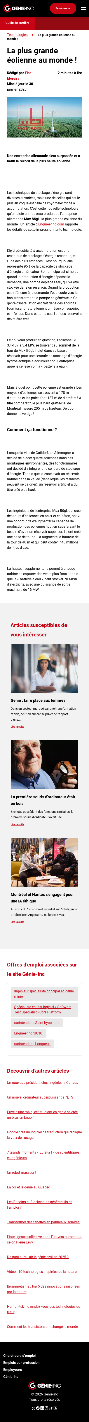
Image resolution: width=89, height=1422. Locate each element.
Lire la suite (17, 726)
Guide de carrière (17, 23)
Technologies (17, 35)
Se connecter (63, 8)
